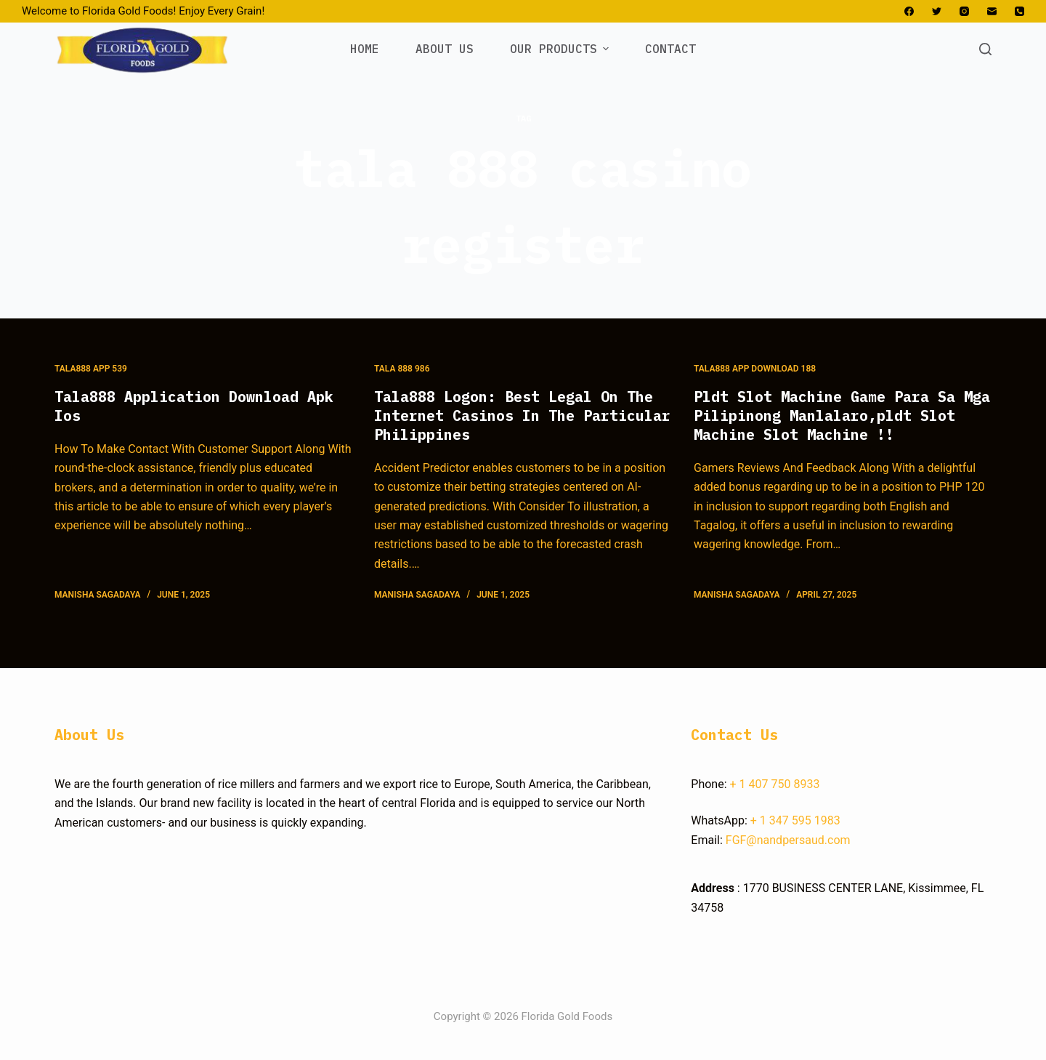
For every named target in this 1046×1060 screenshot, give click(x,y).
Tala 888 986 (402, 369)
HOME (364, 48)
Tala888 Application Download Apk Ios (193, 406)
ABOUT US (444, 48)
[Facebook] (909, 11)
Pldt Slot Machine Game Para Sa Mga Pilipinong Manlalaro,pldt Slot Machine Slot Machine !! (842, 415)
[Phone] (1019, 11)
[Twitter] (936, 11)
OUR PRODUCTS (561, 48)
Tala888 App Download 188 (755, 369)
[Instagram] (964, 11)
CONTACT (670, 48)
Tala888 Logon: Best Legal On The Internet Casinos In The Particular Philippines (522, 415)
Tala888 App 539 (90, 369)
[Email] (992, 11)
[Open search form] (985, 49)
